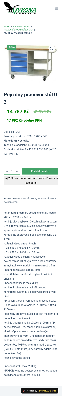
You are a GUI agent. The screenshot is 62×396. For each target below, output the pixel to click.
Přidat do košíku (40, 171)
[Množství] (12, 171)
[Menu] (56, 8)
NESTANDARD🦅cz (47, 391)
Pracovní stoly (26, 198)
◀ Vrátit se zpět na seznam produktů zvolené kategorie (31, 180)
